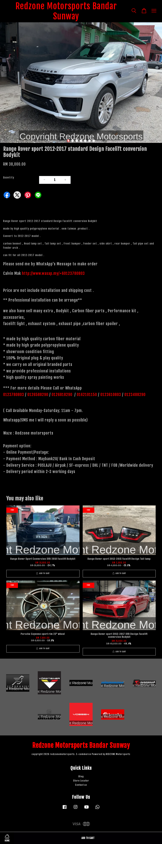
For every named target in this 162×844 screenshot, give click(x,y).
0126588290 (37, 394)
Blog (81, 776)
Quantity (8, 177)
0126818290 (62, 394)
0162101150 (86, 394)
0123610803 (110, 394)
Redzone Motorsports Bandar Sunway (66, 11)
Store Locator (81, 780)
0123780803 (14, 394)
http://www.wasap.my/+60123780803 (53, 273)
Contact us (81, 785)
